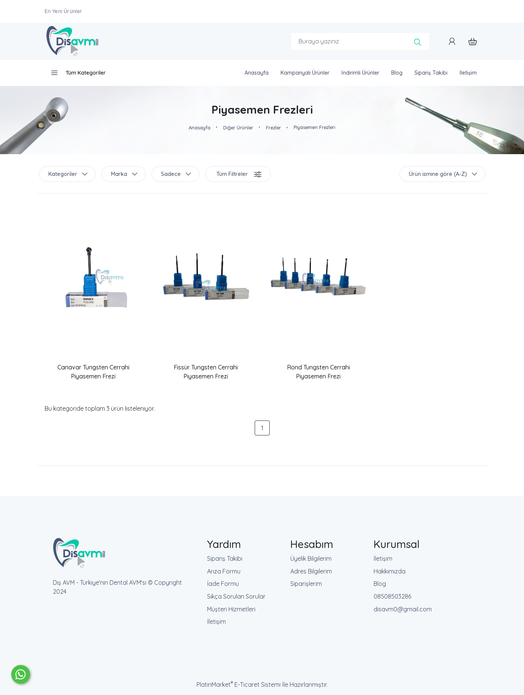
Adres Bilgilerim (311, 571)
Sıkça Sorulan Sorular (236, 596)
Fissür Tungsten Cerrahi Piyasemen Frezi (206, 371)
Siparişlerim (306, 583)
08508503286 (392, 596)
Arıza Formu (223, 571)
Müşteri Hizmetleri (231, 609)
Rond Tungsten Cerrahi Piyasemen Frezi (318, 371)
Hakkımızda (389, 571)
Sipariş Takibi (224, 558)
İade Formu (223, 583)
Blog (380, 583)
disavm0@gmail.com (403, 609)
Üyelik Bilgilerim (311, 558)
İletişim (216, 621)
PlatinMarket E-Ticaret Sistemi (239, 684)
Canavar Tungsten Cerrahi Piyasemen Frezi (93, 371)
